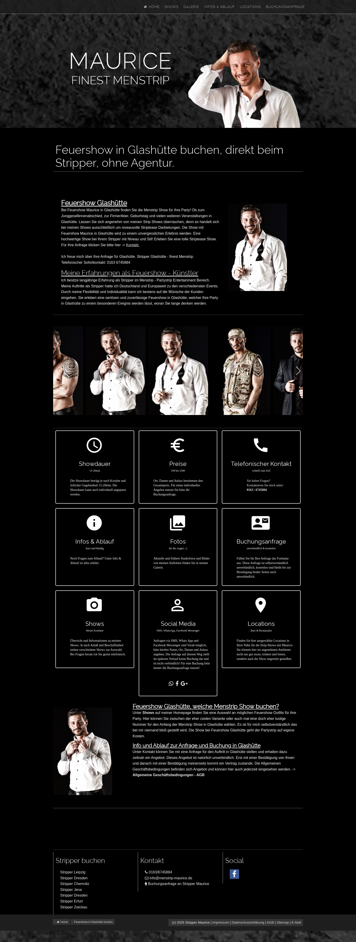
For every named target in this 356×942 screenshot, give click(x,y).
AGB (270, 922)
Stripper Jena (71, 890)
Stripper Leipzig (72, 872)
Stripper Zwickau (73, 907)
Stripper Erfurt (71, 901)
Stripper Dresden (74, 878)
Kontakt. (132, 245)
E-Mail (296, 922)
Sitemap (283, 922)
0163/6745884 (158, 872)
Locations (250, 7)
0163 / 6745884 (257, 490)
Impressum (221, 922)
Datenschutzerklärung (248, 922)
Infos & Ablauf (219, 7)
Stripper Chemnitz (74, 884)
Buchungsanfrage (285, 7)
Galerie (191, 7)
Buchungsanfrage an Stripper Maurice (177, 884)
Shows (171, 7)
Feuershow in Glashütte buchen (93, 922)
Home (151, 7)
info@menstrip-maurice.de (168, 878)
